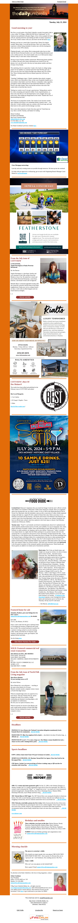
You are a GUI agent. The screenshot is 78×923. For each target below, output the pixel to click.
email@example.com (46, 898)
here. (49, 39)
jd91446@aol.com (53, 604)
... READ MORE (47, 792)
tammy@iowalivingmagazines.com (37, 833)
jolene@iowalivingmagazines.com (21, 616)
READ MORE (35, 732)
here (35, 125)
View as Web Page (18, 1)
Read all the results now (18, 406)
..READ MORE (43, 741)
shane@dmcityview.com (18, 119)
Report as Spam (58, 910)
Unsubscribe (39, 910)
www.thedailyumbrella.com (19, 122)
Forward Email (61, 1)
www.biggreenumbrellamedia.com (21, 888)
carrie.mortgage (22, 173)
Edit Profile (20, 910)
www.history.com (17, 813)
